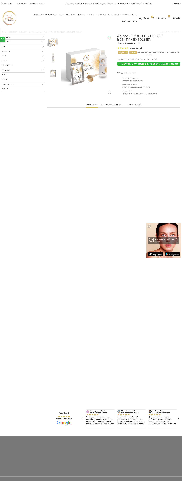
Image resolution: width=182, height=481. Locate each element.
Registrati (122, 52)
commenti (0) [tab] (134, 104)
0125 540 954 (22, 3)
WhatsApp (7, 3)
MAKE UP (102, 15)
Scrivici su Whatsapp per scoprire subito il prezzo (148, 63)
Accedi (133, 52)
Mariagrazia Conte (98, 410)
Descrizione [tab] (92, 104)
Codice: (120, 43)
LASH (62, 15)
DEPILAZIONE (51, 15)
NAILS (81, 15)
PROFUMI (124, 15)
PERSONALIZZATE (130, 21)
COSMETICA (38, 15)
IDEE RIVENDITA (114, 15)
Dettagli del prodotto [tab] (112, 104)
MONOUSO (71, 15)
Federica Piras (159, 410)
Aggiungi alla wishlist (126, 73)
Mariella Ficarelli (128, 410)
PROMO (133, 15)
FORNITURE (91, 15)
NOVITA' (5, 79)
